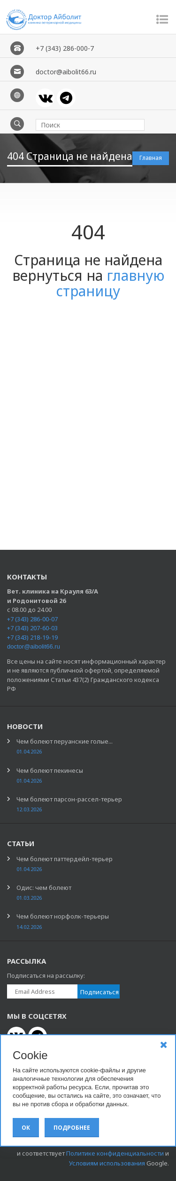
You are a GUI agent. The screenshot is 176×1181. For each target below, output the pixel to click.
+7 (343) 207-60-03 (32, 628)
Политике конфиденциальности (115, 1153)
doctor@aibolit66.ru (33, 646)
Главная (150, 158)
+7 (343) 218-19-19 (32, 637)
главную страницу (110, 283)
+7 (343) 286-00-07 (32, 619)
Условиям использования (107, 1163)
